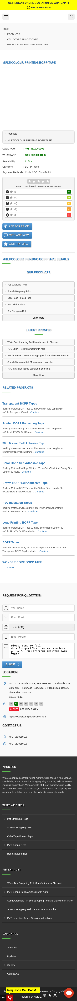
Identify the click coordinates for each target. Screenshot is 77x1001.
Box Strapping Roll (16, 311)
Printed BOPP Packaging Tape (23, 423)
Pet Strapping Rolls (17, 284)
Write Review (18, 244)
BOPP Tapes (11, 542)
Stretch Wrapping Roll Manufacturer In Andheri (30, 362)
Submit (10, 664)
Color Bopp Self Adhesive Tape (23, 463)
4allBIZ (37, 997)
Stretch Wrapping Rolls (19, 291)
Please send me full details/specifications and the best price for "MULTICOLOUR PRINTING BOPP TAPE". (41, 650)
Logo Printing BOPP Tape (20, 522)
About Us (12, 947)
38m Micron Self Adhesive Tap (23, 443)
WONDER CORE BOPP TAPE (22, 562)
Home (5, 29)
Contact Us (13, 973)
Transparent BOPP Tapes (19, 403)
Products (13, 34)
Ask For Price (19, 226)
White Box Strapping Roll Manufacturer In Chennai (32, 342)
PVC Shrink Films (16, 304)
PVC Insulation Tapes (17, 502)
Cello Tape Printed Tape (22, 39)
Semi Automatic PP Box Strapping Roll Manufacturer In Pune (37, 355)
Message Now (19, 235)
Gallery (11, 965)
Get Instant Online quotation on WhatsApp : (38, 5)
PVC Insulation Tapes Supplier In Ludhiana (28, 368)
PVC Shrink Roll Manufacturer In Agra (26, 349)
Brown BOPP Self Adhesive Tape (25, 483)
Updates (11, 956)
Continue (34, 412)
